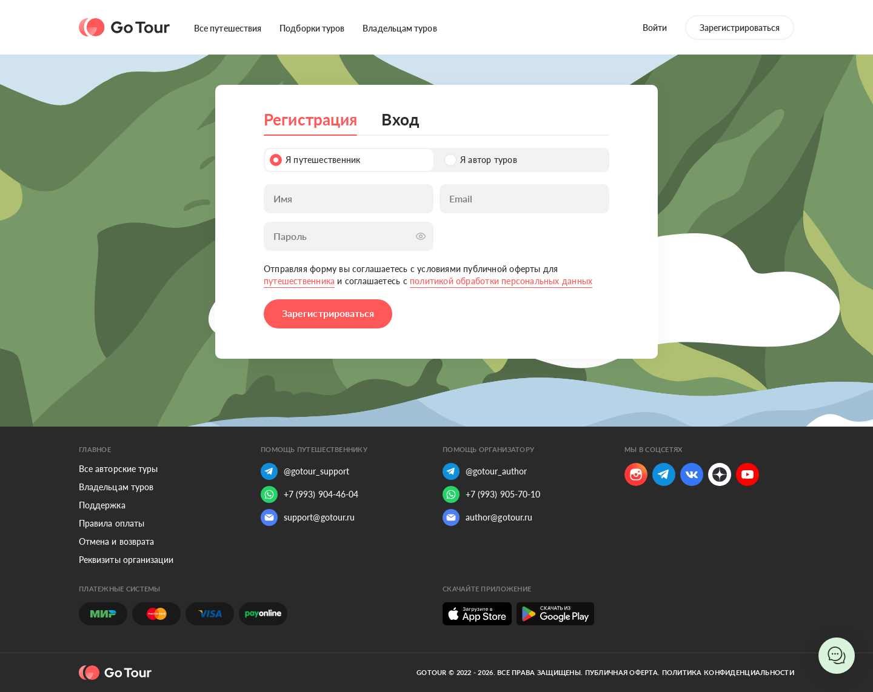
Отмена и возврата (116, 541)
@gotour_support (305, 471)
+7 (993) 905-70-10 (491, 494)
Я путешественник (315, 160)
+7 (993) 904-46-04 (309, 494)
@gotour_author (485, 471)
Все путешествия (227, 28)
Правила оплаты (111, 523)
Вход (400, 119)
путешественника (299, 281)
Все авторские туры (118, 469)
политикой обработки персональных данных (501, 281)
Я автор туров (480, 160)
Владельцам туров (399, 28)
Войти (655, 27)
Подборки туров (311, 28)
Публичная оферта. (622, 672)
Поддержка (102, 505)
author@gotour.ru (487, 517)
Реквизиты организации (126, 559)
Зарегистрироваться (740, 27)
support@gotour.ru (308, 517)
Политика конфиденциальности (728, 672)
